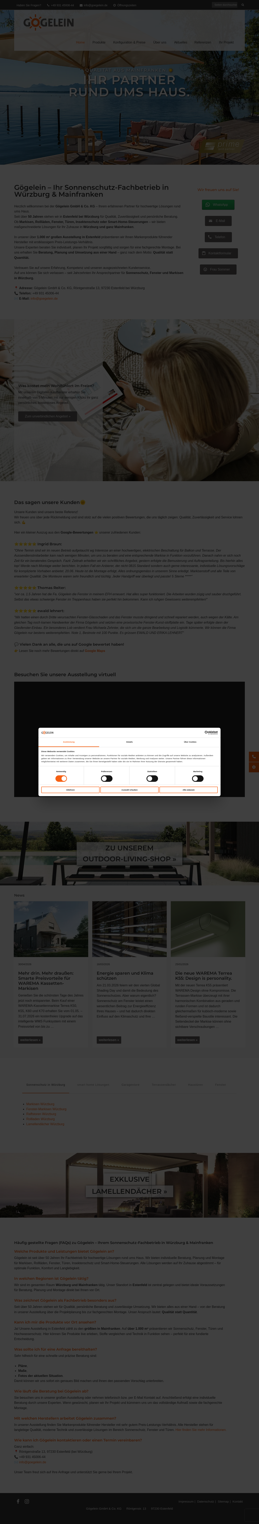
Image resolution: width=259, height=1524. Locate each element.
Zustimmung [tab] (68, 742)
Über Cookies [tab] (190, 742)
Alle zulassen (189, 790)
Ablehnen (70, 790)
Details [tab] (129, 742)
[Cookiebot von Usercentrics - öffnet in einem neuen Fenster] (200, 732)
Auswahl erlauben (129, 790)
